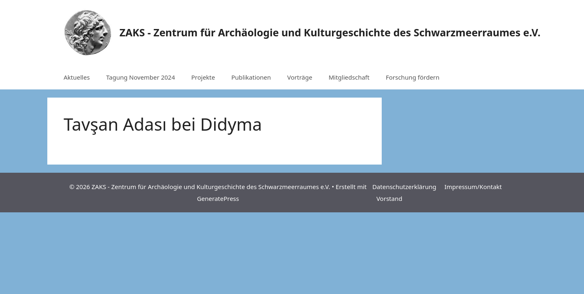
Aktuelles (77, 77)
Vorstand (389, 198)
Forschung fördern (413, 77)
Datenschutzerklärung (404, 187)
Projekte (203, 77)
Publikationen (251, 77)
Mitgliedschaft (349, 77)
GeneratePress (218, 198)
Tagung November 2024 (140, 77)
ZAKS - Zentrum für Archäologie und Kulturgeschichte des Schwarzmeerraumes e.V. (329, 32)
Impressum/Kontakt (473, 187)
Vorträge (299, 77)
